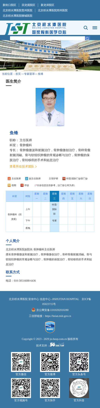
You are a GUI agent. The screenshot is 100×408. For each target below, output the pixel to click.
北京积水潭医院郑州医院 (53, 10)
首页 (18, 74)
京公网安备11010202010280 (52, 310)
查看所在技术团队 (22, 166)
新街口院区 (9, 5)
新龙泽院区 (47, 5)
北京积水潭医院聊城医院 (17, 15)
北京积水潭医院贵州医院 (17, 10)
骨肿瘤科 (26, 145)
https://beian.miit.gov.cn (58, 316)
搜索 (86, 28)
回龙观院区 (28, 5)
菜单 (94, 26)
